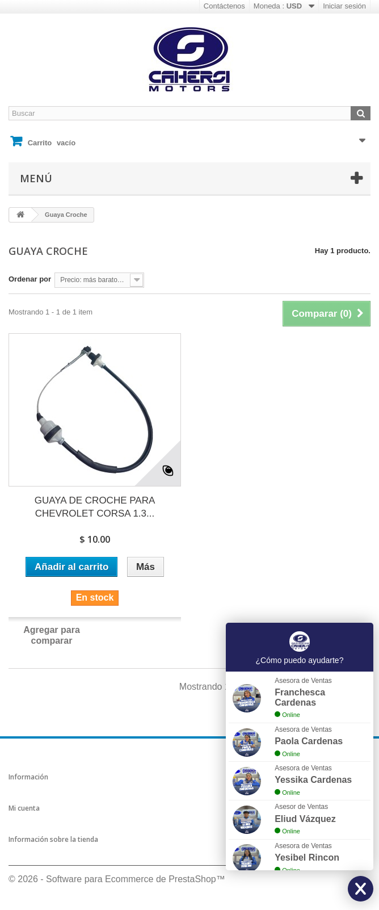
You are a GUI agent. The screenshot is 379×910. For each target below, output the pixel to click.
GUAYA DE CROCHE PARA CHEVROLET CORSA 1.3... (95, 507)
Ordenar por (30, 279)
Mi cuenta (24, 808)
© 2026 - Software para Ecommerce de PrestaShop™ (117, 879)
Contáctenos (224, 6)
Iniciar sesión (344, 6)
